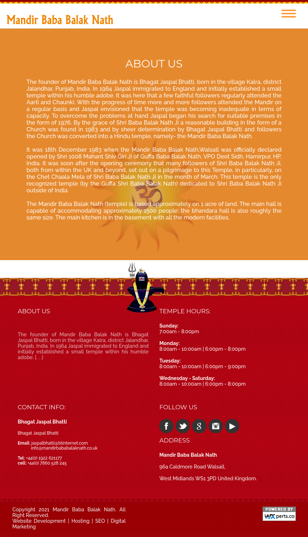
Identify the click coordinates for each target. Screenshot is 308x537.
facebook (166, 426)
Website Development (38, 521)
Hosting (81, 521)
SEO (100, 521)
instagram (216, 426)
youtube (232, 426)
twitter (183, 426)
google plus (199, 426)
